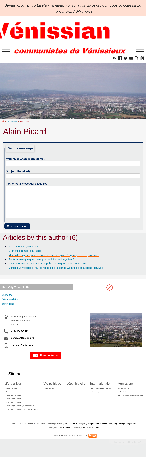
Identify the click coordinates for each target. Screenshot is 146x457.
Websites (8, 295)
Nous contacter (45, 356)
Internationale (97, 384)
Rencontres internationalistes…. (100, 389)
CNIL (66, 429)
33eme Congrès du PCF (14, 389)
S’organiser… (14, 384)
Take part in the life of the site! (127, 448)
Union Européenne (94, 393)
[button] (112, 58)
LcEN (74, 429)
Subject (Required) (18, 171)
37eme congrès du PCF (14, 405)
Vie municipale (122, 389)
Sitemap (16, 374)
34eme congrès (10, 393)
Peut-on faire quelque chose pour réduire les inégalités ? (45, 259)
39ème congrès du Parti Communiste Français (19, 413)
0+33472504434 (20, 331)
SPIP (97, 433)
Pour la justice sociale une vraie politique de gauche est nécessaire (52, 264)
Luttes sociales (50, 389)
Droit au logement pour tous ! (27, 251)
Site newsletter (11, 300)
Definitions (9, 304)
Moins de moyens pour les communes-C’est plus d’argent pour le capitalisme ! (59, 255)
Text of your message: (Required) (27, 184)
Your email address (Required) (25, 159)
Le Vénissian (121, 393)
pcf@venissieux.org (22, 338)
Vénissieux (124, 384)
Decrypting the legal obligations (122, 429)
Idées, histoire (74, 384)
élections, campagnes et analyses (130, 397)
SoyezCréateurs (83, 433)
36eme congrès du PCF (14, 401)
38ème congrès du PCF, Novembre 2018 (21, 409)
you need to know (99, 429)
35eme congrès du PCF (14, 397)
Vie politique (52, 384)
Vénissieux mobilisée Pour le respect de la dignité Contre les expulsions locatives (61, 268)
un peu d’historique (22, 345)
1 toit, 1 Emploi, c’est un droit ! (28, 247)
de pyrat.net (66, 433)
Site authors (12, 122)
